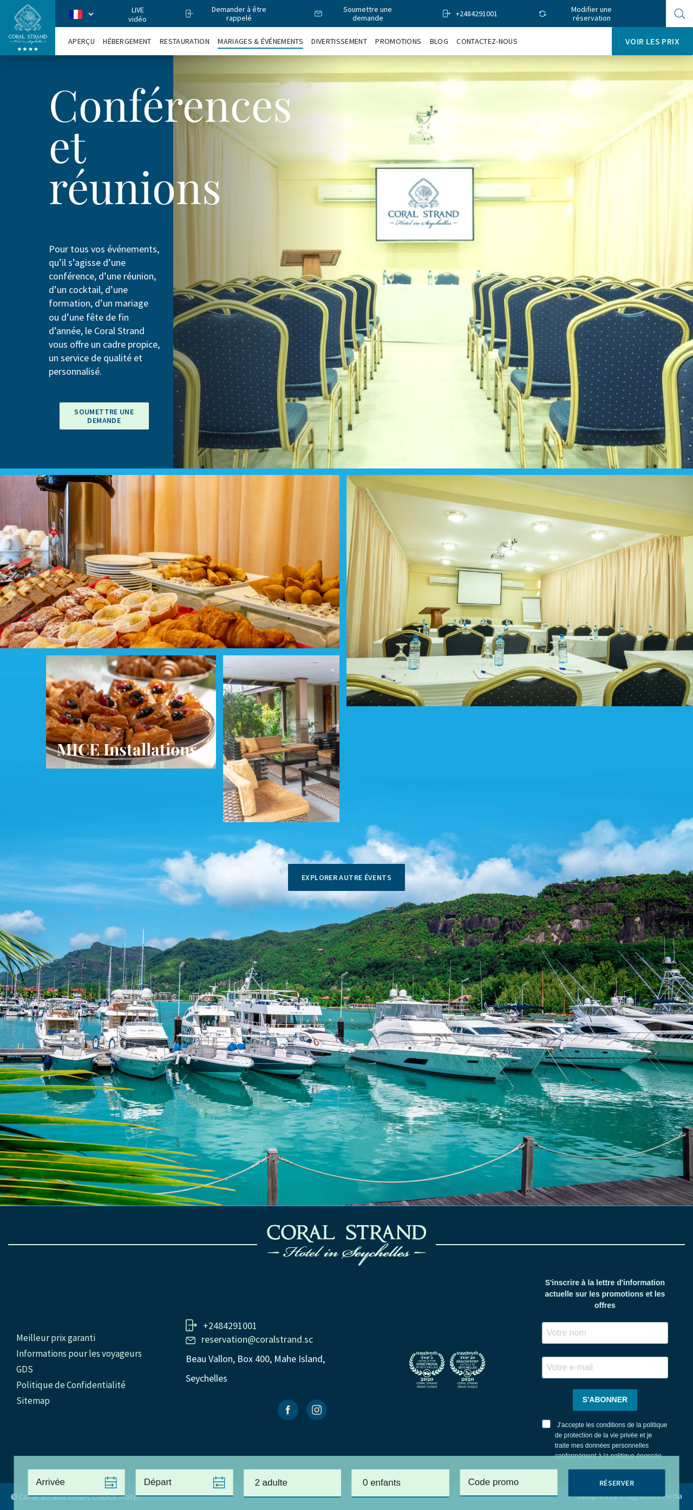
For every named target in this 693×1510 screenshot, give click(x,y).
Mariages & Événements (260, 41)
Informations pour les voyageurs (79, 1353)
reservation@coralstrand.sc (257, 1339)
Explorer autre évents (346, 877)
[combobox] (292, 1483)
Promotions (398, 41)
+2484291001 (477, 13)
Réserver (616, 1483)
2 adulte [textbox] (270, 1483)
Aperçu (81, 41)
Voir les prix (652, 41)
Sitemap (33, 1401)
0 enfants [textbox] (382, 1483)
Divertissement (339, 41)
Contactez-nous (486, 41)
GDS (24, 1369)
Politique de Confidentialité (71, 1385)
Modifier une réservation (591, 13)
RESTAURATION (185, 41)
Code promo (493, 1482)
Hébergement (127, 41)
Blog (439, 41)
